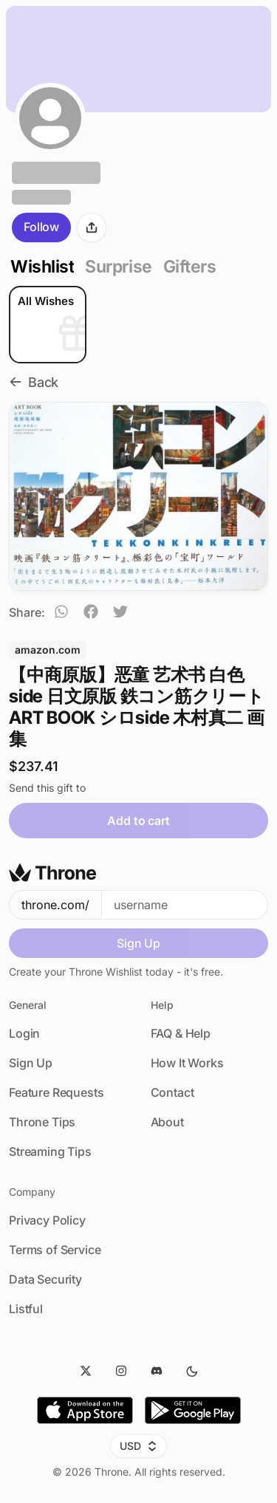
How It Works (187, 1062)
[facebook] (90, 613)
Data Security (45, 1279)
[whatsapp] (61, 613)
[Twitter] (85, 1371)
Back (33, 382)
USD (138, 1445)
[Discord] (156, 1371)
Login (24, 1033)
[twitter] (120, 613)
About (167, 1122)
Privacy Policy (47, 1220)
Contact (172, 1092)
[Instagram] (121, 1371)
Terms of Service (54, 1249)
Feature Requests (56, 1092)
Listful (26, 1308)
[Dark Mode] (192, 1371)
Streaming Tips (50, 1151)
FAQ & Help (181, 1033)
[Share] (91, 227)
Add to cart (138, 820)
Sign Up (138, 943)
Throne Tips (42, 1122)
